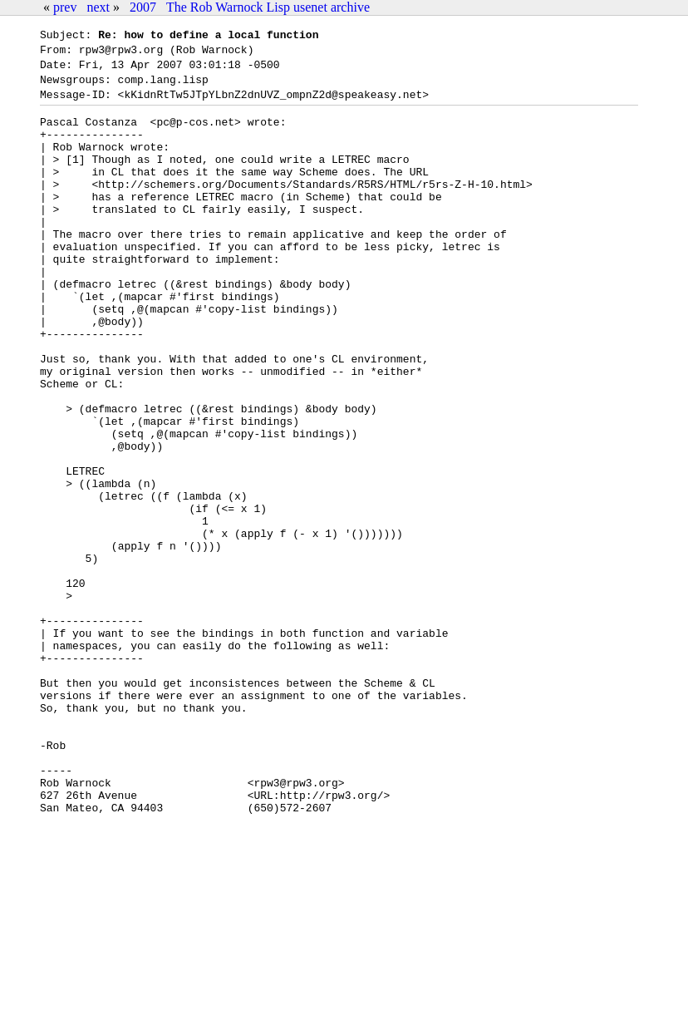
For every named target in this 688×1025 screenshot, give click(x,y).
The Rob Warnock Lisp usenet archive (268, 7)
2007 (143, 7)
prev (64, 7)
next (98, 7)
